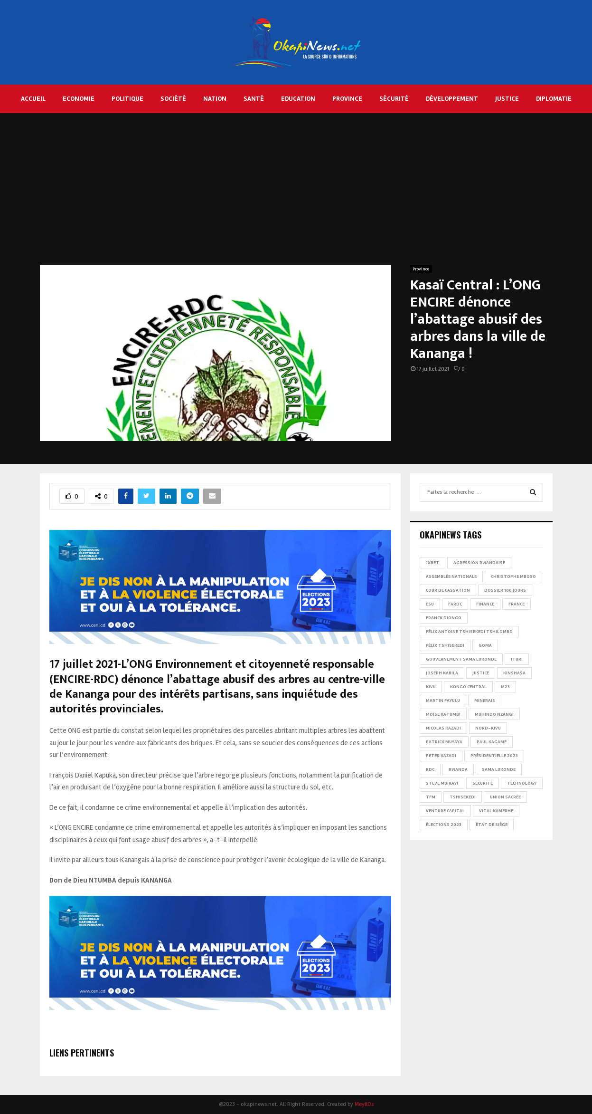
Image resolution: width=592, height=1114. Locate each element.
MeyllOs (364, 1104)
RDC (430, 769)
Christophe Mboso (513, 576)
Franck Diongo (443, 618)
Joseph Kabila (442, 673)
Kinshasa (514, 673)
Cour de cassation (448, 590)
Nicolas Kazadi (443, 728)
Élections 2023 (443, 824)
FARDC (455, 604)
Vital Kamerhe (496, 811)
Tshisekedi (463, 797)
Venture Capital (445, 811)
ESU (430, 604)
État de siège (491, 824)
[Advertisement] (296, 193)
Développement (452, 99)
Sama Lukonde (499, 769)
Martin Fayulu (443, 700)
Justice (507, 99)
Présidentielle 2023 (494, 756)
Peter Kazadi (441, 756)
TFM (430, 797)
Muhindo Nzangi (494, 714)
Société (173, 99)
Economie (78, 99)
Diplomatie (554, 99)
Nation (214, 99)
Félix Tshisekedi (445, 645)
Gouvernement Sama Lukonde (461, 659)
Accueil (33, 99)
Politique (127, 99)
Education (298, 99)
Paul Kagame (492, 742)
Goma (485, 645)
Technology (521, 783)
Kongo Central (468, 687)
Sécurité (394, 99)
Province (347, 99)
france (516, 604)
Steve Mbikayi (442, 783)
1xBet (432, 563)
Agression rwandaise (479, 563)
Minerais (484, 700)
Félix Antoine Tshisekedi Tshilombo (469, 631)
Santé (254, 99)
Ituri (517, 659)
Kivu (431, 687)
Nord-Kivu (488, 728)
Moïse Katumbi (443, 714)
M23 (505, 687)
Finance (485, 604)
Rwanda (458, 769)
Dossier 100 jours (505, 590)
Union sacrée (505, 797)
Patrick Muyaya (444, 742)
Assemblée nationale (451, 576)
